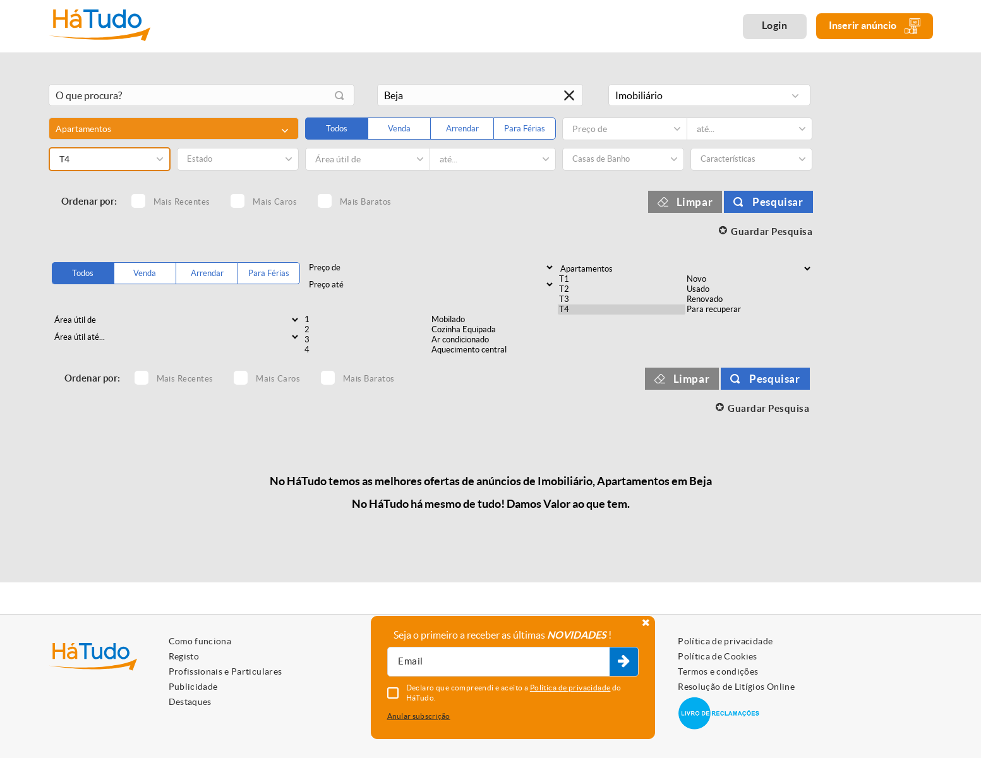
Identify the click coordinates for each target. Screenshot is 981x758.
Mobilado (494, 320)
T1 (621, 279)
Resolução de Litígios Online (736, 687)
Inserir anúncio (874, 26)
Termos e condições (718, 671)
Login (775, 25)
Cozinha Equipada (494, 330)
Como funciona (200, 641)
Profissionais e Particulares (225, 671)
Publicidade (193, 687)
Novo (749, 279)
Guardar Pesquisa (771, 231)
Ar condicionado (494, 340)
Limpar (695, 202)
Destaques (190, 702)
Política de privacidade (725, 641)
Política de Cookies (717, 656)
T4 (621, 309)
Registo (184, 656)
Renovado (749, 299)
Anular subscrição (418, 716)
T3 (621, 299)
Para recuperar (749, 309)
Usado (749, 289)
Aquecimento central (494, 350)
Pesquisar (777, 202)
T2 (621, 289)
